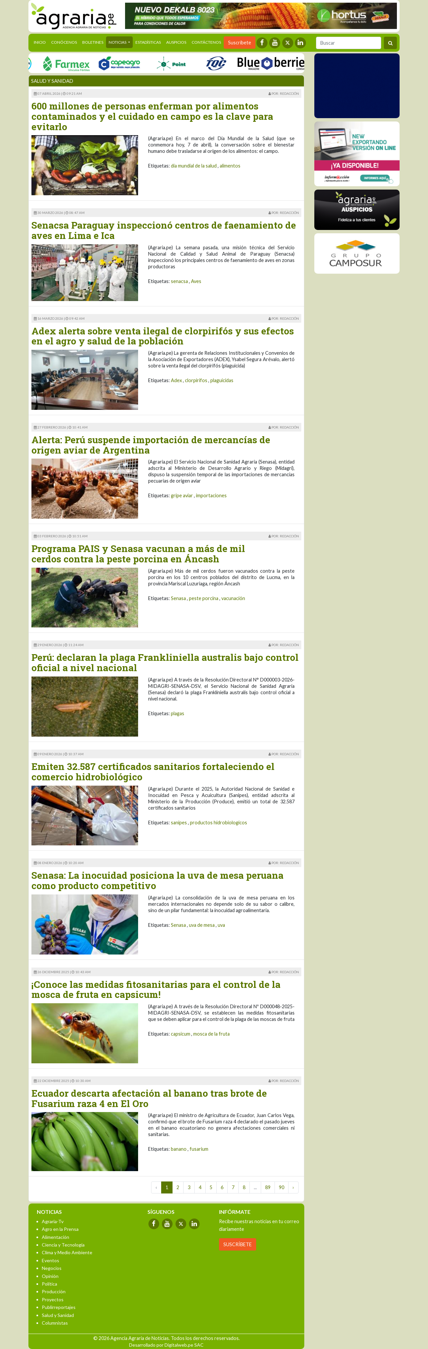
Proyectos (53, 1299)
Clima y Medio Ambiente (67, 1252)
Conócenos (64, 42)
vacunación (233, 598)
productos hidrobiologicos (218, 822)
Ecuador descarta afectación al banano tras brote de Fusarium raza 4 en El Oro (149, 1098)
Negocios (52, 1268)
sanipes (179, 822)
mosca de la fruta (211, 1034)
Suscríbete (239, 42)
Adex (176, 380)
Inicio (41, 42)
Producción (54, 1291)
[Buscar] (348, 43)
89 (268, 1187)
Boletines (92, 42)
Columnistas (55, 1323)
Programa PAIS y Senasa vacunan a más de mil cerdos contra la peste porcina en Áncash (138, 553)
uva (221, 925)
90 (281, 1187)
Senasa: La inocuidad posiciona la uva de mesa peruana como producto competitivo (157, 880)
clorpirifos (196, 380)
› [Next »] (293, 1187)
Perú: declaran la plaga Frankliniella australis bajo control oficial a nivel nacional (165, 662)
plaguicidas (221, 380)
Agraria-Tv (53, 1221)
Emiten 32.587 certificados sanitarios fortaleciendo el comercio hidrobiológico (153, 771)
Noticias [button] (118, 42)
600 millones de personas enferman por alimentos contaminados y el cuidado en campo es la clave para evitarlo (152, 116)
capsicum (180, 1034)
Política (49, 1284)
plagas (177, 713)
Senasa (178, 598)
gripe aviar (182, 495)
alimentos (230, 166)
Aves (196, 281)
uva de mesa (202, 925)
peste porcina (203, 598)
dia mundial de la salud (194, 166)
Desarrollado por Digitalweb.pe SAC (166, 1345)
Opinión (50, 1276)
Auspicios (176, 42)
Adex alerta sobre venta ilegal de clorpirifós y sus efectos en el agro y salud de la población (162, 336)
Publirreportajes (59, 1307)
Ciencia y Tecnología (63, 1245)
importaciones (211, 495)
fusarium (199, 1149)
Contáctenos (206, 42)
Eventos (50, 1260)
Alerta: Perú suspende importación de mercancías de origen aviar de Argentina (150, 445)
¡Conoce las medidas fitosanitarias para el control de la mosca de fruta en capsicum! (156, 989)
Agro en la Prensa (60, 1229)
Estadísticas (148, 42)
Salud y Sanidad (58, 1315)
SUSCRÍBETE (237, 1244)
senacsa (179, 281)
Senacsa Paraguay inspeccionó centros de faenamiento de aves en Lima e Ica (163, 230)
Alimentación (55, 1237)
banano (179, 1149)
